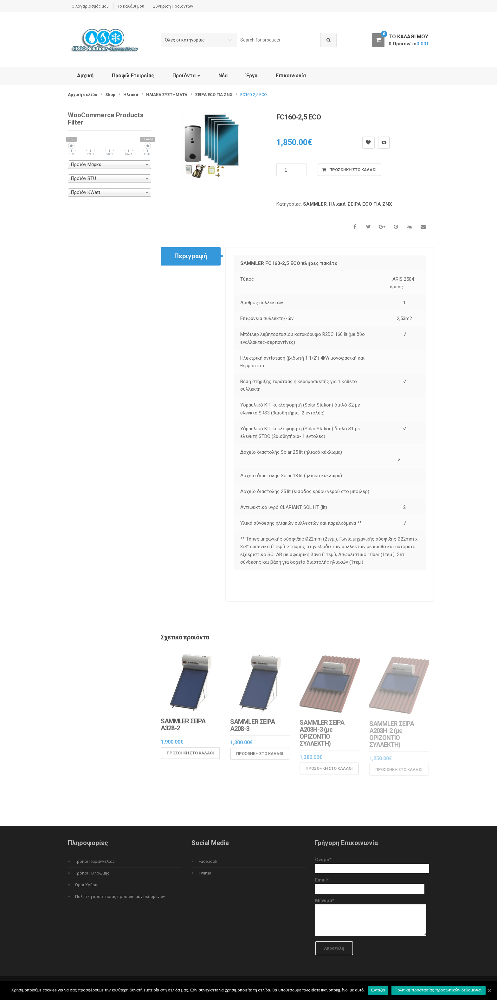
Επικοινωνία (291, 76)
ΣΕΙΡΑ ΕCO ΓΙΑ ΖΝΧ (213, 94)
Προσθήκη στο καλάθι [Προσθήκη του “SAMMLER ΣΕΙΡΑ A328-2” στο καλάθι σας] (190, 758)
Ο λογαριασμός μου (90, 6)
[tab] (191, 256)
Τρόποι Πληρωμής (92, 873)
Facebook (208, 861)
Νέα (223, 76)
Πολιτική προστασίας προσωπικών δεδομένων (120, 896)
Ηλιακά (130, 94)
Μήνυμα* (370, 917)
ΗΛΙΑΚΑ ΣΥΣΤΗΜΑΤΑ (166, 94)
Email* (369, 884)
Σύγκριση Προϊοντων (173, 6)
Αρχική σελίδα (82, 94)
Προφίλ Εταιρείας (133, 76)
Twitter (205, 873)
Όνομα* (372, 864)
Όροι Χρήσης (87, 884)
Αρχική (85, 76)
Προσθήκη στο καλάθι (353, 169)
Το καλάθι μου (131, 6)
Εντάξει (378, 990)
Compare (384, 143)
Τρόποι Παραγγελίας (95, 861)
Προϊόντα (186, 76)
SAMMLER (315, 204)
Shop (110, 94)
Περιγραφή (190, 256)
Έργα (251, 76)
